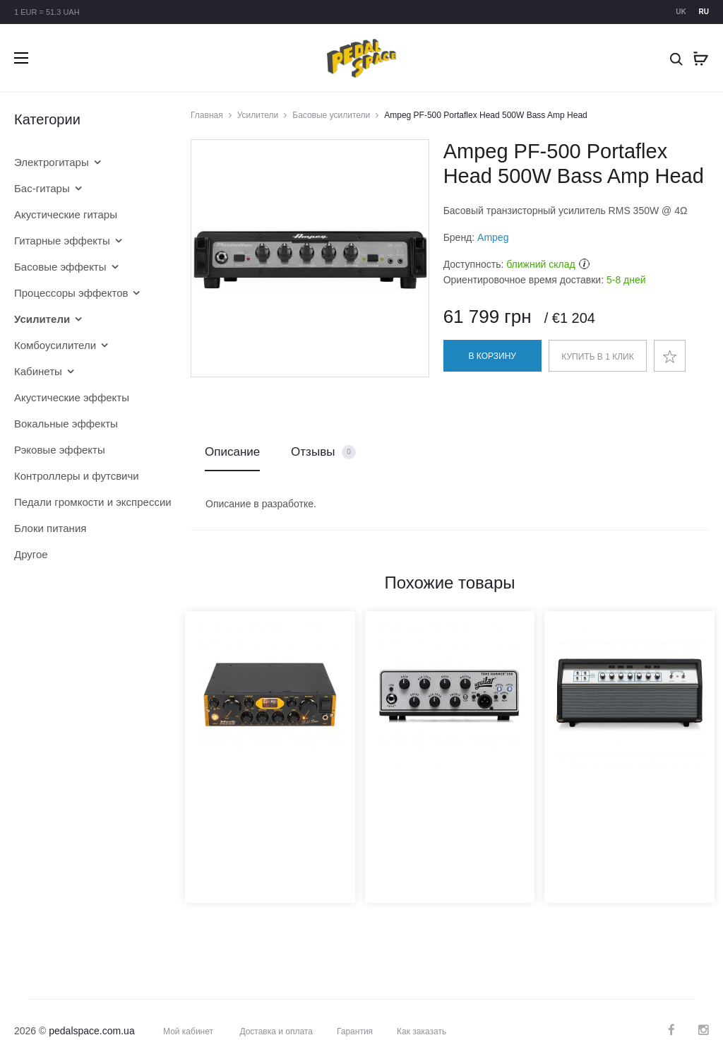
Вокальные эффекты (66, 424)
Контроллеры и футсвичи (76, 476)
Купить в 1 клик (597, 357)
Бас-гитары (42, 188)
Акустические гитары (65, 214)
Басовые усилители (331, 115)
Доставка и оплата (276, 1031)
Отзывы (323, 452)
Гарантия (355, 1031)
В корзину (492, 356)
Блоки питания (50, 528)
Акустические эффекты (71, 397)
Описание (232, 452)
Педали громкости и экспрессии (81, 502)
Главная (207, 115)
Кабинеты (38, 371)
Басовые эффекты (60, 267)
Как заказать (421, 1031)
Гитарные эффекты (62, 241)
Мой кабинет (188, 1031)
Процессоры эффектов (71, 293)
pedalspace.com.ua (91, 1030)
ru (704, 12)
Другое (31, 554)
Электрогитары (51, 162)
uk (681, 12)
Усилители (258, 115)
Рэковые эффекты (59, 450)
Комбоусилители (55, 345)
